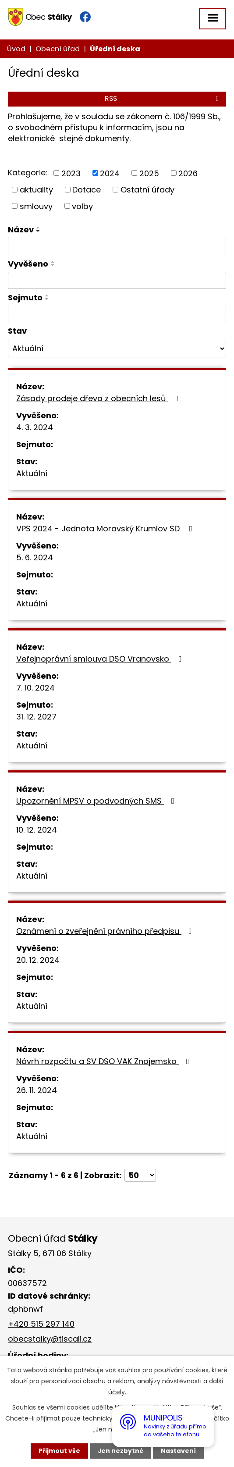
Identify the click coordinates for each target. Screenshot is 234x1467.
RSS (163, 98)
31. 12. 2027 (36, 716)
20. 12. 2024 (38, 959)
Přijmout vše (59, 1450)
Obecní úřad (57, 49)
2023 (71, 172)
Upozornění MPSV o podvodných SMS (97, 800)
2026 (188, 172)
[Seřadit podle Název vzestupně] (38, 227)
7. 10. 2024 (35, 687)
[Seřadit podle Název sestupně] (38, 231)
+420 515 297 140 (41, 1323)
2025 (149, 172)
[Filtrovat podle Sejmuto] (117, 313)
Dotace (86, 189)
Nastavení (178, 1450)
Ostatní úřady (147, 189)
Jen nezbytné (120, 1450)
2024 (110, 172)
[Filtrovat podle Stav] (117, 348)
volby (82, 205)
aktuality (36, 189)
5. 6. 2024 (34, 557)
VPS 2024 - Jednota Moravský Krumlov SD (106, 528)
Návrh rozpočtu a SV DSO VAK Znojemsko (104, 1061)
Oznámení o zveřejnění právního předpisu (105, 931)
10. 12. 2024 (36, 829)
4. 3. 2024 (34, 427)
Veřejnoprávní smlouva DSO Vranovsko (100, 658)
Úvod (16, 49)
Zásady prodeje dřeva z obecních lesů (99, 398)
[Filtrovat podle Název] (117, 245)
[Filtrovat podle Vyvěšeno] (117, 280)
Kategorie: (27, 172)
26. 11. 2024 (36, 1090)
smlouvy (36, 205)
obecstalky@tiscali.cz (50, 1338)
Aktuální (31, 473)
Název (21, 229)
